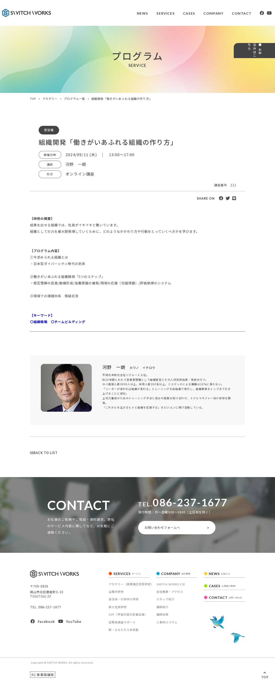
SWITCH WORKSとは (170, 586)
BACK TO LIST (44, 452)
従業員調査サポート (122, 624)
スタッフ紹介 (165, 601)
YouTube (69, 623)
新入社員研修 (118, 609)
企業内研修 (116, 594)
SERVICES (155, 13)
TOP (265, 677)
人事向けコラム (166, 624)
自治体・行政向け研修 (124, 601)
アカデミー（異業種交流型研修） (131, 586)
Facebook (43, 623)
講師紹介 (162, 609)
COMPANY (204, 13)
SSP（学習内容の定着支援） (128, 616)
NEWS (131, 13)
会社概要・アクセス (169, 594)
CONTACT (232, 13)
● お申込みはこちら (268, 66)
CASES (179, 13)
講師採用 (162, 616)
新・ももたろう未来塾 (124, 632)
